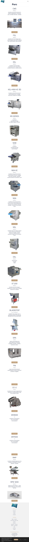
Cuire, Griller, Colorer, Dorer (14, 520)
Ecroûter (14, 521)
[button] (14, 32)
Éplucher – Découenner (14, 525)
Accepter (16, 539)
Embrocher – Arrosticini (14, 524)
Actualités (14, 514)
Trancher (14, 529)
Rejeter (20, 539)
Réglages (25, 539)
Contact (14, 513)
